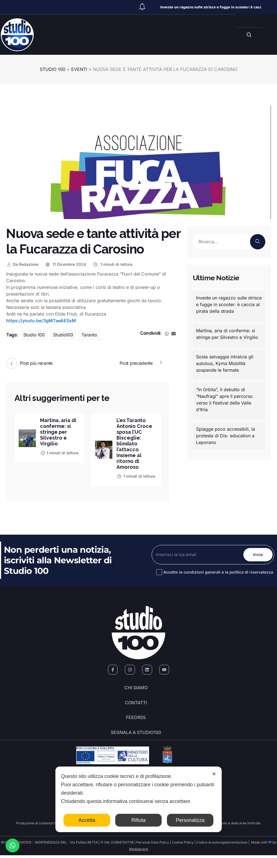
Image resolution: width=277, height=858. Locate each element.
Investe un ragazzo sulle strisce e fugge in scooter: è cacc (210, 7)
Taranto (91, 335)
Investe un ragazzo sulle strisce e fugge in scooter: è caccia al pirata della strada (229, 304)
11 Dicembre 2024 (65, 264)
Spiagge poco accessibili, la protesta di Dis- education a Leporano (225, 435)
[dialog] (138, 799)
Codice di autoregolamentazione (222, 845)
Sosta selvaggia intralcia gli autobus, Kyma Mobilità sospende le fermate (224, 363)
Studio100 (64, 335)
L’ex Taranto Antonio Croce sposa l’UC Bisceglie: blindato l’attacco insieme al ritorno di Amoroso (135, 443)
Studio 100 (34, 335)
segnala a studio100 (136, 735)
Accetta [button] (86, 820)
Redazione (22, 264)
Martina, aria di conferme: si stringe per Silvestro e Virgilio (58, 432)
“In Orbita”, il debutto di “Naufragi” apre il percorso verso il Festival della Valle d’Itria (224, 399)
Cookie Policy (183, 845)
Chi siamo (136, 688)
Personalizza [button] (190, 820)
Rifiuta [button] (138, 820)
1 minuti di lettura (112, 264)
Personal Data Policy (152, 845)
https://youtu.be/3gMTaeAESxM (41, 320)
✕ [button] (214, 774)
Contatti (136, 703)
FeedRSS (136, 719)
